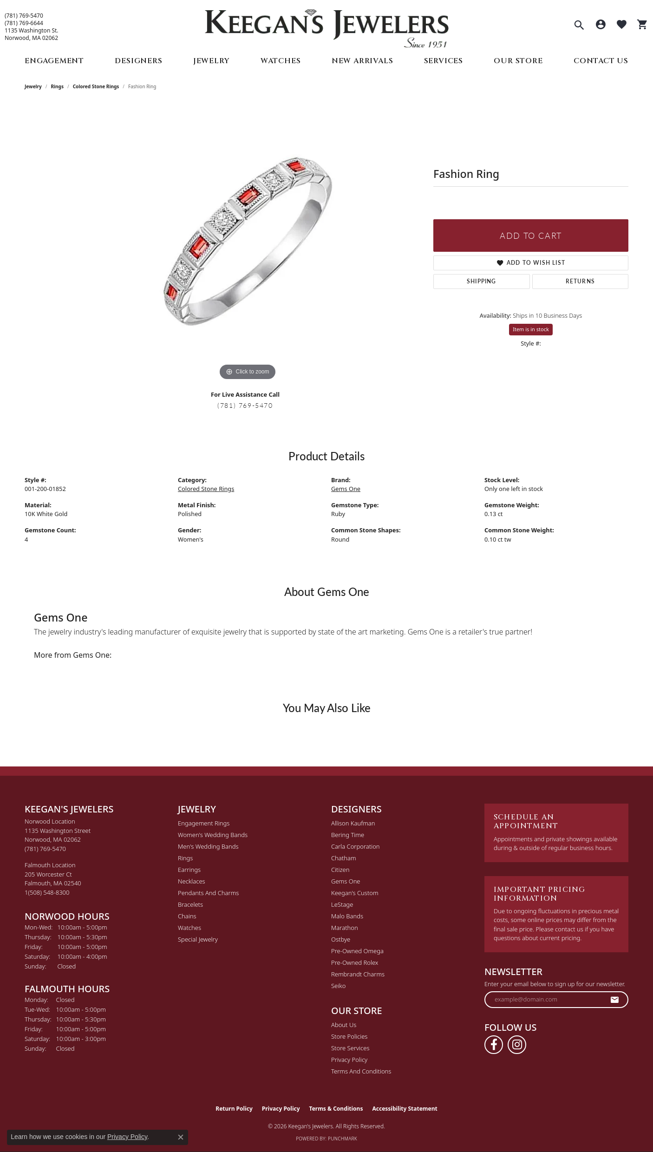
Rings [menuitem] (185, 858)
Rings (57, 86)
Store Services (350, 1048)
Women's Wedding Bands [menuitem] (213, 835)
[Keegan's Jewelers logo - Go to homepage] (327, 26)
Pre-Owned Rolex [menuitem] (354, 962)
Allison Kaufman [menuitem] (353, 823)
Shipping (481, 281)
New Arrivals (362, 61)
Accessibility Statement (404, 1109)
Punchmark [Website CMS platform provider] (342, 1138)
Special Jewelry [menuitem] (198, 939)
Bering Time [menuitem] (347, 835)
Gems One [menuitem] (345, 881)
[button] (579, 26)
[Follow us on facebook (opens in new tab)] (493, 1044)
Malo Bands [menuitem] (347, 916)
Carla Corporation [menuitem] (355, 846)
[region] (247, 243)
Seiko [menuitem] (338, 986)
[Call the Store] (45, 848)
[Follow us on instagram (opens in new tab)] (517, 1044)
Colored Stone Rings (96, 86)
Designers (138, 61)
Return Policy (234, 1109)
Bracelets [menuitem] (190, 904)
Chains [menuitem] (187, 916)
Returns (580, 281)
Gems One (345, 488)
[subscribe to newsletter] (614, 999)
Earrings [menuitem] (189, 869)
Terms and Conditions (361, 1071)
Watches (281, 61)
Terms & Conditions (336, 1109)
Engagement (54, 61)
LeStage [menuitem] (342, 904)
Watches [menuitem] (189, 927)
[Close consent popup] (180, 1137)
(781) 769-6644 (24, 23)
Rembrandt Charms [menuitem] (358, 974)
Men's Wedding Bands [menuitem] (208, 846)
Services (443, 61)
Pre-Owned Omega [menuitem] (357, 951)
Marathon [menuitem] (344, 927)
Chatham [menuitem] (343, 858)
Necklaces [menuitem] (191, 881)
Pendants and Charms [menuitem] (208, 893)
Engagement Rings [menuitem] (203, 823)
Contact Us (601, 61)
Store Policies (349, 1036)
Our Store (518, 61)
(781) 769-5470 (24, 16)
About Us (343, 1025)
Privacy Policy (349, 1059)
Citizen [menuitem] (340, 869)
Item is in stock (531, 329)
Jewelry (211, 61)
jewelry (33, 86)
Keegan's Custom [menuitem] (355, 893)
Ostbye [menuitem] (340, 939)
